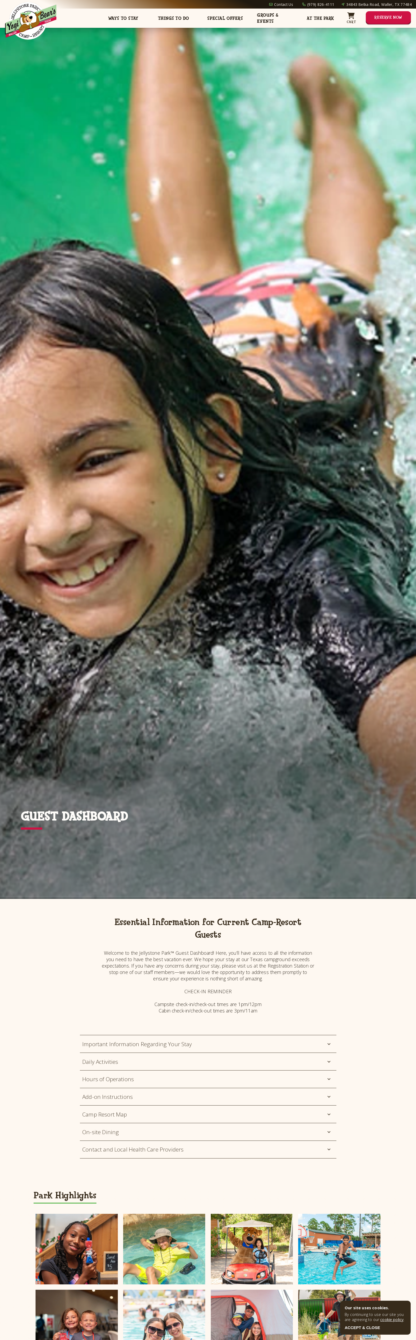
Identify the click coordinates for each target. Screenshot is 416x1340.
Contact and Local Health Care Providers (207, 1149)
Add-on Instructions (207, 1096)
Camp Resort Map (207, 1114)
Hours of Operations (207, 1079)
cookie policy (391, 1319)
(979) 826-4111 (320, 4)
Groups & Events (267, 18)
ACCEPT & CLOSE (362, 1327)
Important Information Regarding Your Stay (207, 1044)
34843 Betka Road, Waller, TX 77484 (379, 4)
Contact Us (283, 4)
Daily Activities (207, 1061)
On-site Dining (207, 1132)
